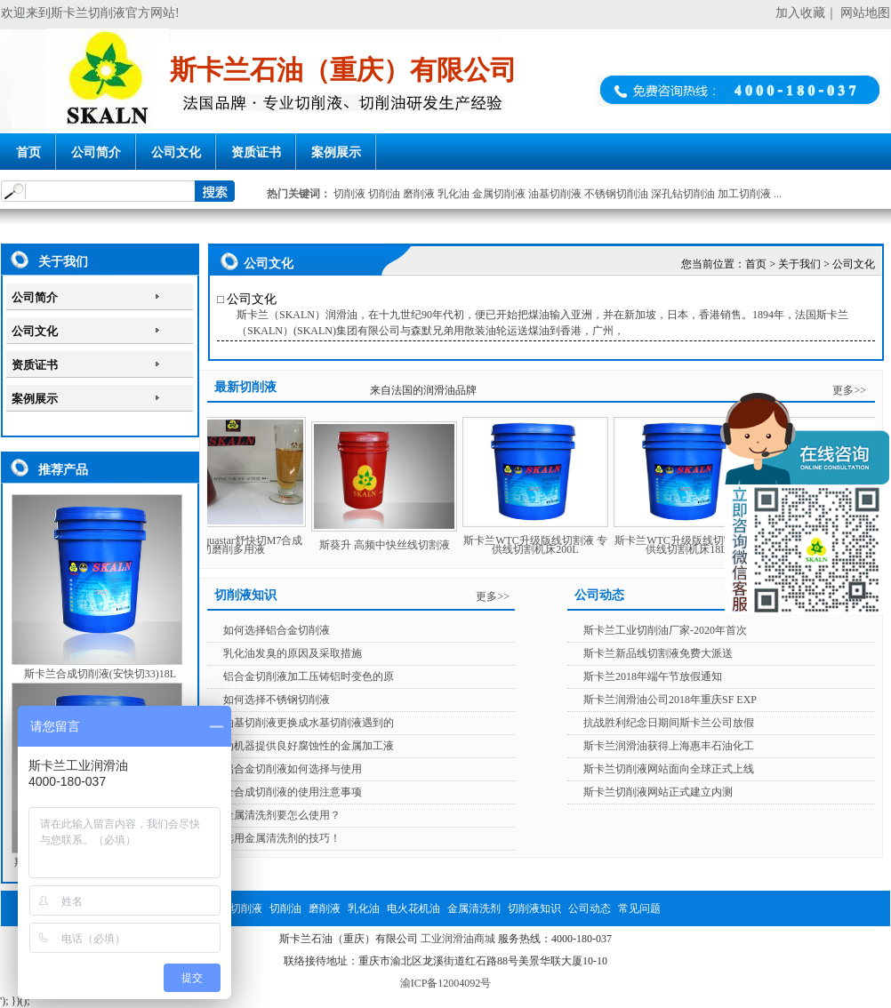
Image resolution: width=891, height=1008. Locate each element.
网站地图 (865, 13)
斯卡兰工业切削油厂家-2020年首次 (665, 630)
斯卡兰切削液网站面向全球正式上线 (668, 769)
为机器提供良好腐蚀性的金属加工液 (308, 746)
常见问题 (639, 908)
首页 (28, 152)
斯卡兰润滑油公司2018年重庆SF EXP (670, 699)
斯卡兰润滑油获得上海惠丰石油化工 (668, 746)
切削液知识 (534, 908)
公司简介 (96, 152)
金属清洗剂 (474, 908)
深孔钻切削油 (683, 194)
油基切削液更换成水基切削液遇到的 (308, 722)
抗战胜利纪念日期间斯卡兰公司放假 (668, 722)
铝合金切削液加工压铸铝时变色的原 (308, 676)
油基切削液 (555, 194)
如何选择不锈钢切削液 (276, 699)
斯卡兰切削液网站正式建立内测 (658, 792)
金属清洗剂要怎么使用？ (282, 815)
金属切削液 (499, 194)
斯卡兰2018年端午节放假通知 (652, 676)
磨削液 (419, 194)
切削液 (349, 194)
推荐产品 (63, 469)
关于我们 (63, 261)
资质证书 (256, 152)
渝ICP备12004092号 (446, 983)
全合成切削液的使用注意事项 (292, 792)
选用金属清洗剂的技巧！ (282, 838)
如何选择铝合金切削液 (276, 630)
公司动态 (589, 908)
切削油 (384, 194)
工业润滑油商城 (458, 938)
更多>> (849, 390)
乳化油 (453, 194)
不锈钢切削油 (616, 194)
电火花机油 (413, 908)
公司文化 (176, 152)
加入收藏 (800, 13)
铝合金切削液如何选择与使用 (292, 769)
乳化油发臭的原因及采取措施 (292, 653)
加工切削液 (744, 194)
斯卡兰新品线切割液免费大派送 (658, 653)
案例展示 (336, 152)
